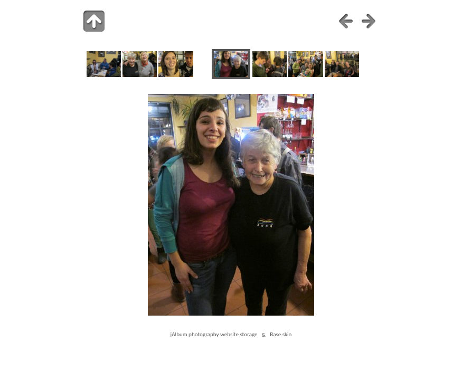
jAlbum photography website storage (214, 334)
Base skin (280, 334)
